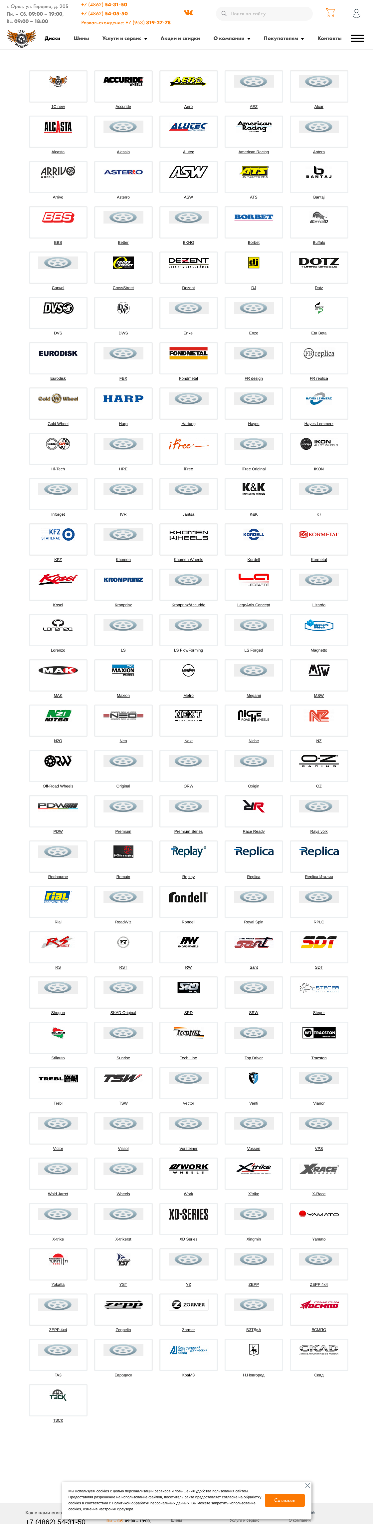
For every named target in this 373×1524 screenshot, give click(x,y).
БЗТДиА (253, 1329)
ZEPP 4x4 (319, 1284)
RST (123, 967)
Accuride (123, 106)
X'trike (253, 1194)
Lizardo (318, 605)
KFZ (58, 559)
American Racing (254, 152)
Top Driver (254, 1058)
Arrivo (58, 197)
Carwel (58, 287)
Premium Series (188, 831)
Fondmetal (188, 378)
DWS (123, 333)
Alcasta (58, 152)
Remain (123, 876)
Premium (123, 831)
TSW (123, 1103)
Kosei (58, 605)
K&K (254, 514)
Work (188, 1194)
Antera (319, 152)
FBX (123, 378)
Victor (58, 1148)
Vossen (253, 1148)
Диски (53, 38)
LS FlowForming (188, 650)
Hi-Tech (58, 469)
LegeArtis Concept (253, 605)
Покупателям (281, 38)
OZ (319, 786)
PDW (58, 831)
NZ (319, 741)
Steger (319, 1012)
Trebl (58, 1103)
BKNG (188, 242)
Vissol (123, 1148)
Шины (81, 38)
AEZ (254, 106)
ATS (253, 197)
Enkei (188, 333)
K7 (318, 514)
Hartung (188, 423)
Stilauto (58, 1058)
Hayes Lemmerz (318, 423)
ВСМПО (318, 1329)
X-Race (318, 1194)
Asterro (123, 197)
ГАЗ (58, 1375)
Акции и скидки (180, 38)
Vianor (318, 1103)
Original (123, 786)
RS (58, 967)
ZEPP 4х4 (58, 1329)
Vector (188, 1103)
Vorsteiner (188, 1148)
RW (188, 967)
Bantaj (318, 197)
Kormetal (319, 559)
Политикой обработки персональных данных (150, 1503)
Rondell (188, 922)
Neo (123, 741)
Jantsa (188, 514)
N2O (58, 741)
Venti (253, 1103)
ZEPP (254, 1284)
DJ (253, 287)
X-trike (58, 1239)
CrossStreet (123, 287)
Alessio (123, 152)
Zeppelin (123, 1329)
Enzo (253, 333)
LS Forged (253, 650)
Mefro (188, 695)
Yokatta (58, 1284)
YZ (188, 1284)
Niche (254, 741)
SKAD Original (123, 1012)
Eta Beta (318, 333)
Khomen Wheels (188, 559)
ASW (188, 197)
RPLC (318, 922)
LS (123, 650)
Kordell (254, 559)
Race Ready (254, 831)
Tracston (318, 1058)
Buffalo (319, 242)
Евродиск (123, 1375)
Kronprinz (123, 605)
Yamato (318, 1239)
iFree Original (254, 469)
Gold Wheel (58, 423)
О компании (229, 38)
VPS (319, 1148)
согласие (230, 1497)
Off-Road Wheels (58, 786)
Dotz (319, 287)
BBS (58, 242)
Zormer (188, 1329)
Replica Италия (319, 876)
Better (123, 242)
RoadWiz (123, 922)
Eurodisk (58, 378)
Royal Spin (253, 922)
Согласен (284, 1500)
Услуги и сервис (121, 38)
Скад (319, 1375)
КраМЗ (188, 1375)
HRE (123, 469)
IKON (319, 469)
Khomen (123, 559)
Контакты (329, 38)
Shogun (58, 1012)
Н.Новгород (254, 1375)
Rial (58, 922)
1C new (58, 106)
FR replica (319, 378)
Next (188, 741)
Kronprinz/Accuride (188, 605)
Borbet (254, 242)
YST (123, 1284)
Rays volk (318, 831)
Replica (253, 876)
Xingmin (254, 1239)
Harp (123, 423)
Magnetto (318, 650)
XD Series (188, 1239)
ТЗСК (58, 1420)
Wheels (123, 1194)
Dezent (188, 287)
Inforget (58, 514)
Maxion (123, 695)
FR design (254, 378)
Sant (254, 967)
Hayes (253, 423)
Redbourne (58, 876)
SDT (319, 967)
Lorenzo (58, 650)
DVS (58, 333)
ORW (188, 786)
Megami (254, 695)
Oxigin (253, 786)
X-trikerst (123, 1239)
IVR (123, 514)
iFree (188, 469)
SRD (188, 1012)
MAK (58, 695)
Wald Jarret (58, 1194)
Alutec (188, 152)
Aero (188, 106)
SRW (254, 1012)
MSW (319, 695)
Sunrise (123, 1058)
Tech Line (188, 1058)
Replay (188, 876)
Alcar (318, 106)
